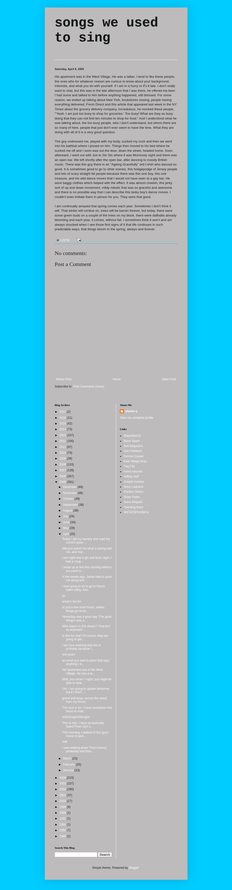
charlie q (131, 411)
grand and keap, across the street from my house (84, 700)
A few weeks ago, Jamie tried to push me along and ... (87, 578)
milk (64, 742)
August (68, 510)
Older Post (169, 379)
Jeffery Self (131, 476)
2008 (63, 464)
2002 (63, 789)
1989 (63, 830)
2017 (63, 412)
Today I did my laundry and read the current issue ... (86, 540)
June (66, 522)
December (70, 487)
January (68, 770)
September (70, 504)
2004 (63, 778)
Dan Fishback (133, 451)
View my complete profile (136, 418)
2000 (63, 801)
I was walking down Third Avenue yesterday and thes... (84, 749)
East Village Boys (135, 461)
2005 (63, 482)
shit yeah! (68, 654)
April (66, 534)
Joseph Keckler (134, 482)
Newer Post (64, 379)
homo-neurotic (133, 471)
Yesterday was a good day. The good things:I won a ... (86, 618)
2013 (63, 435)
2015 (63, 423)
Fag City (129, 466)
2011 (63, 447)
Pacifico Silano (133, 492)
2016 (63, 418)
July (66, 516)
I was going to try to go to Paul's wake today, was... (83, 588)
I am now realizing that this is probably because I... (81, 647)
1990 (63, 824)
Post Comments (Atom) (88, 386)
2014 (63, 429)
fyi (63, 596)
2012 (63, 441)
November (70, 493)
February (69, 764)
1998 (63, 812)
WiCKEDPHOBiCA (136, 512)
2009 (63, 458)
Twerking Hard (133, 507)
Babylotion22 (132, 436)
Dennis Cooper (134, 456)
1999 (63, 807)
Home (117, 379)
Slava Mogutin (133, 502)
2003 (63, 783)
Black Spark (132, 441)
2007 (63, 470)
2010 (63, 452)
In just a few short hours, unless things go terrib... (83, 609)
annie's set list (71, 601)
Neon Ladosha (133, 486)
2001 (63, 795)
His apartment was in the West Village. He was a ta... (82, 671)
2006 (63, 476)
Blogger (134, 868)
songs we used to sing (106, 31)
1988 (63, 836)
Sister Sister (132, 497)
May (66, 528)
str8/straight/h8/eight (75, 717)
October (68, 498)
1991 (63, 818)
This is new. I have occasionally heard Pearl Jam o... (83, 724)
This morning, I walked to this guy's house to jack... (85, 734)
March (67, 758)
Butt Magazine (133, 446)
